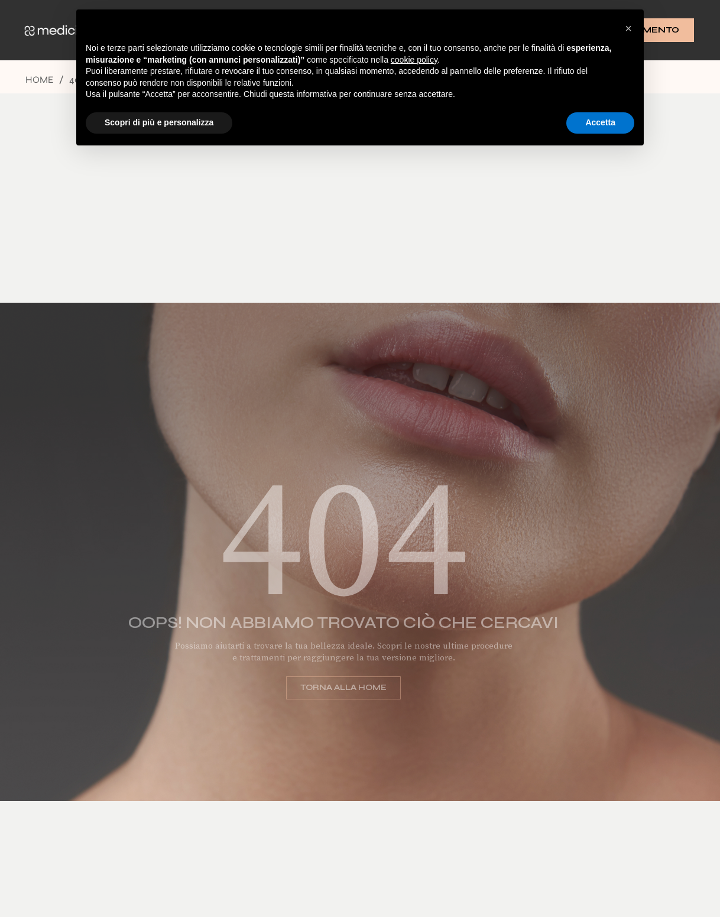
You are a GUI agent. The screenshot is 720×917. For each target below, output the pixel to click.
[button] (628, 28)
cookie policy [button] (414, 59)
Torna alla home (333, 687)
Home (39, 79)
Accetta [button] (600, 122)
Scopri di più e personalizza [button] (159, 122)
